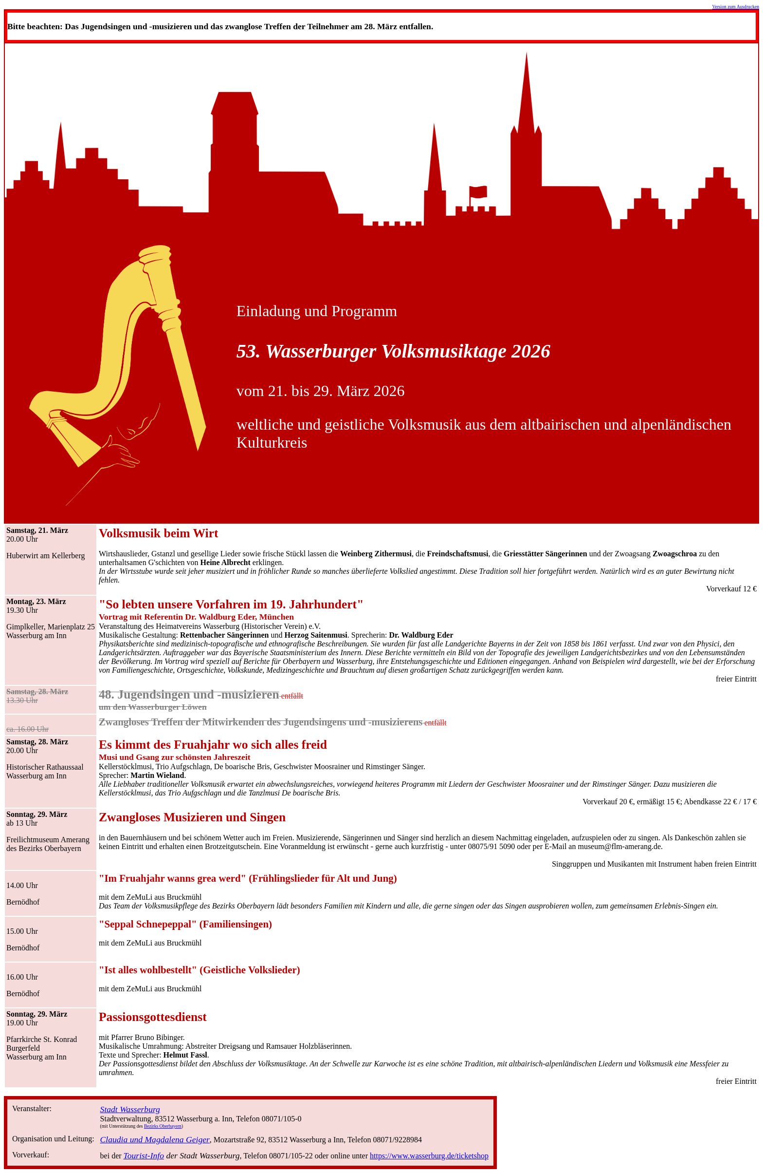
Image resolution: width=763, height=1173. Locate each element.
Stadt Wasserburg (130, 1109)
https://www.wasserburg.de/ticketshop (429, 1156)
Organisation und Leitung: (53, 1139)
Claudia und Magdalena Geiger (155, 1139)
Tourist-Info (144, 1155)
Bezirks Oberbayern (163, 1126)
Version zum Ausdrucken (735, 6)
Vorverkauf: (30, 1155)
